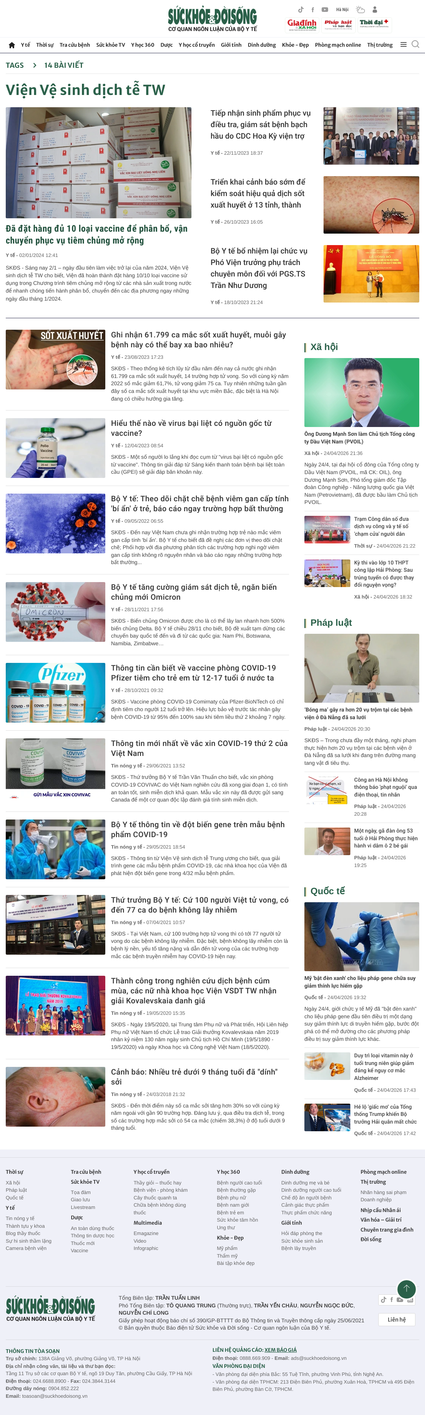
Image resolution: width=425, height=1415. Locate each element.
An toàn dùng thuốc (92, 1228)
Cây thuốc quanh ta (155, 1198)
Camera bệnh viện (26, 1248)
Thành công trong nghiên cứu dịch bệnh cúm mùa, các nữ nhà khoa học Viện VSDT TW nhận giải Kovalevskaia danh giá (194, 990)
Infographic (146, 1248)
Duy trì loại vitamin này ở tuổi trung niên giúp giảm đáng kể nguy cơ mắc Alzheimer (384, 1067)
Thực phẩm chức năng (306, 1212)
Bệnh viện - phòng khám (161, 1190)
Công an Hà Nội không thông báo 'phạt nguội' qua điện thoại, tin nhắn (385, 787)
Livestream (83, 1207)
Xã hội (324, 347)
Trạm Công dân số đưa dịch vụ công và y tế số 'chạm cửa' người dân (381, 526)
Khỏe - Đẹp (295, 45)
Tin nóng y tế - (128, 766)
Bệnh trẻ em (230, 1212)
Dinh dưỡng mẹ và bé (305, 1183)
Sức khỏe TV (110, 45)
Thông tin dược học (92, 1235)
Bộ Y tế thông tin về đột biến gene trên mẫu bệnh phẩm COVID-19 (198, 829)
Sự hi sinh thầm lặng (28, 1241)
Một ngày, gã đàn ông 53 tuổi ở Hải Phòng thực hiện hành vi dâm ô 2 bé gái (386, 838)
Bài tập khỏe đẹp (235, 1263)
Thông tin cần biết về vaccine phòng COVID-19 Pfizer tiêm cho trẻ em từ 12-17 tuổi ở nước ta (193, 672)
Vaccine (79, 1250)
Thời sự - (365, 546)
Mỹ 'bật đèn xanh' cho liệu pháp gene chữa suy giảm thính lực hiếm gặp (360, 982)
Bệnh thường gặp (236, 1190)
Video (140, 1241)
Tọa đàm (81, 1192)
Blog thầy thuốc (23, 1233)
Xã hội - (313, 453)
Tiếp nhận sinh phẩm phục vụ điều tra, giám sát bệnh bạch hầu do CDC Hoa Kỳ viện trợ (261, 124)
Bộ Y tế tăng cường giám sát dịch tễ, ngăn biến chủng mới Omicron (194, 592)
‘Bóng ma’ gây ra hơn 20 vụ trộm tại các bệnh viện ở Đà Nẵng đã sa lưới (358, 714)
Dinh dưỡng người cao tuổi (311, 1190)
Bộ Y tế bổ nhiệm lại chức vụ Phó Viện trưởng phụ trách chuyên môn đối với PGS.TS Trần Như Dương (259, 268)
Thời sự (44, 45)
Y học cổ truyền (197, 45)
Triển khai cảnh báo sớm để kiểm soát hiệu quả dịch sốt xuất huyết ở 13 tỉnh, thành (258, 193)
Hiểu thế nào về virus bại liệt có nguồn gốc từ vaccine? (191, 428)
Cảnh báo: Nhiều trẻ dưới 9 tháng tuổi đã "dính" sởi (194, 1076)
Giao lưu (80, 1199)
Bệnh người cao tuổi (239, 1183)
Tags (21, 65)
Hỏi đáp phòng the (301, 1233)
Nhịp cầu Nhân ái (381, 1210)
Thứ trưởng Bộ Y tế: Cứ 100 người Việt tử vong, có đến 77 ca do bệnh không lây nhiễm (200, 904)
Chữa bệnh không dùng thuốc (160, 1208)
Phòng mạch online (338, 45)
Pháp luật (331, 623)
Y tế (25, 45)
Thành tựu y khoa (25, 1226)
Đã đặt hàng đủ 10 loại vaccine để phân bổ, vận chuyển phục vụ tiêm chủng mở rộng (97, 234)
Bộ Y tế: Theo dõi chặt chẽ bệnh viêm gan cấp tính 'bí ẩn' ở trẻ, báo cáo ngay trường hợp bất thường (200, 503)
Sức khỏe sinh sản (302, 1241)
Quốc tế (328, 891)
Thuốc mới (83, 1243)
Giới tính (231, 45)
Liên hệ (397, 1319)
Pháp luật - (317, 729)
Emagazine (146, 1233)
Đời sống (371, 1239)
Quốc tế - (315, 997)
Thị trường (379, 45)
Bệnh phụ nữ (231, 1198)
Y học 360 (143, 45)
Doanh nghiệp (376, 1199)
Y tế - (12, 255)
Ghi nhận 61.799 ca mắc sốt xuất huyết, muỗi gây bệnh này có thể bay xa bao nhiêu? (198, 339)
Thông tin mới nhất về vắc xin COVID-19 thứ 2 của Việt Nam (199, 748)
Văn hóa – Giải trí (381, 1220)
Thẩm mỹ (227, 1256)
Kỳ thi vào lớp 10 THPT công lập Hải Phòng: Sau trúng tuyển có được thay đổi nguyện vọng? (384, 574)
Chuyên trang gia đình (387, 1230)
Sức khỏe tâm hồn (237, 1220)
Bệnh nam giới (233, 1205)
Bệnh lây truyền (298, 1248)
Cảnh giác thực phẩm (305, 1205)
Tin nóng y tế (20, 1218)
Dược (166, 45)
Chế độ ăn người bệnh (306, 1198)
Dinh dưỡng (262, 45)
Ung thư (226, 1227)
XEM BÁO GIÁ (281, 1350)
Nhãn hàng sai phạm (384, 1192)
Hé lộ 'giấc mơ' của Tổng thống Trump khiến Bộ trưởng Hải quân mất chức (385, 1114)
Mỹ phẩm (227, 1248)
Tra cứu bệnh (75, 45)
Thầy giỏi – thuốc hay (157, 1183)
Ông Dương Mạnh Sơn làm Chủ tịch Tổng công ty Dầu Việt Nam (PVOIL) (359, 438)
